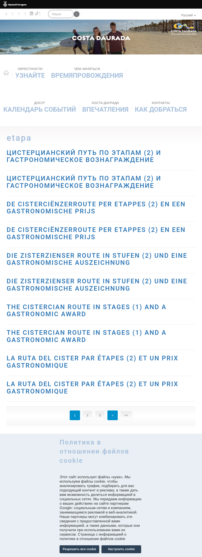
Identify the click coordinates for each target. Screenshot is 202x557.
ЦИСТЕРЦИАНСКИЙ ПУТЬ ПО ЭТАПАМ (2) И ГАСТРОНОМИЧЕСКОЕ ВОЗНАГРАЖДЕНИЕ (86, 156)
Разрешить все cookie (79, 549)
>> (126, 415)
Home (6, 73)
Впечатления (105, 107)
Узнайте (30, 73)
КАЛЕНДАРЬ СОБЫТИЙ (39, 107)
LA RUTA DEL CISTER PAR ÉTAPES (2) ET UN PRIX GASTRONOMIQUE (95, 361)
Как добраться (161, 107)
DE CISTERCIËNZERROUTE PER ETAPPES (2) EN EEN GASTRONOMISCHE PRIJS (99, 207)
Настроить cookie (121, 549)
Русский (188, 15)
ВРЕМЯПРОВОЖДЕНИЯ (87, 73)
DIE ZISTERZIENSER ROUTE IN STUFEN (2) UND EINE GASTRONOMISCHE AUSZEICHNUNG (100, 258)
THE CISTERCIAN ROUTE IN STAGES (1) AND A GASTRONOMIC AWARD (89, 310)
